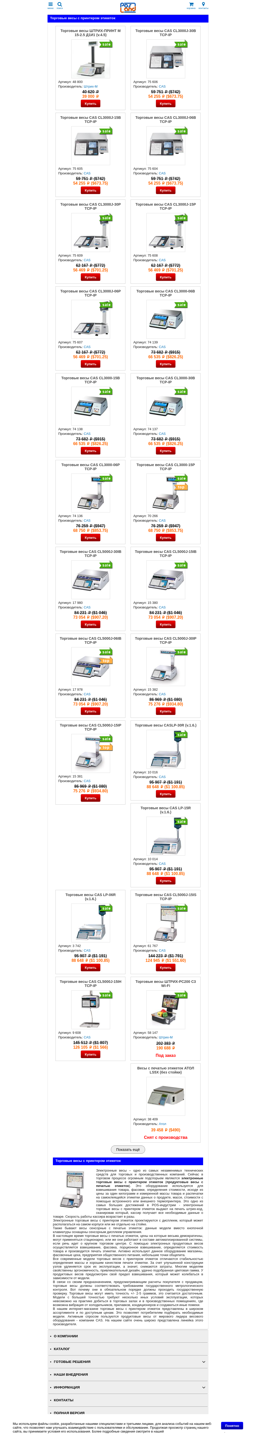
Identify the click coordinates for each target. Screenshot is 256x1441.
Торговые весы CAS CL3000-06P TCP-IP (90, 467)
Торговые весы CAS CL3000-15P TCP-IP (165, 467)
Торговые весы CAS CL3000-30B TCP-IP (165, 380)
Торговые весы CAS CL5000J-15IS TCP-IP (165, 897)
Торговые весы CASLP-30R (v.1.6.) (165, 725)
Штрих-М (91, 86)
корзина (191, 5)
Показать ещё (128, 1150)
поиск (60, 5)
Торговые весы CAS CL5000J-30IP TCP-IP (165, 640)
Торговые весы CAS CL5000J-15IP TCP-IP (90, 727)
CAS (162, 86)
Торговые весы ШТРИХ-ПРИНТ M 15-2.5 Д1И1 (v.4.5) (91, 33)
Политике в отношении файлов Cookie (194, 1431)
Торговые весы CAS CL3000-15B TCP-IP (90, 380)
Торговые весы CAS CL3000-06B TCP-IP (165, 293)
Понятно (232, 1426)
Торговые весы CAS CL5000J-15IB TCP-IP (165, 554)
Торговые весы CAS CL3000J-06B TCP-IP (165, 119)
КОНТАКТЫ (63, 1400)
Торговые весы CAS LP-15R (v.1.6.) (166, 810)
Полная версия (69, 1413)
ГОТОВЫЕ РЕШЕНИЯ (72, 1362)
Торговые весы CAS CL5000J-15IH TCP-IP (90, 984)
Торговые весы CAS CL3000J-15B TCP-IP (90, 119)
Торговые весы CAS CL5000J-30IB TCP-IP (90, 554)
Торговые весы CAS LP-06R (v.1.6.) (90, 897)
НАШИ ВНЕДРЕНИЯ (71, 1374)
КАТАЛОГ (62, 1349)
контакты (203, 5)
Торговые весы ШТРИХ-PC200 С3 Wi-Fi (165, 984)
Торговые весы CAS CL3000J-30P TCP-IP (90, 206)
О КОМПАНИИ (66, 1336)
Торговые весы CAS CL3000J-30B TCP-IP (165, 33)
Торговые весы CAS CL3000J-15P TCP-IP (165, 206)
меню (51, 5)
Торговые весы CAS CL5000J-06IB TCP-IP (90, 640)
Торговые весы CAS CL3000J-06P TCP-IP (90, 293)
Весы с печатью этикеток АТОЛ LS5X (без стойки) (165, 1070)
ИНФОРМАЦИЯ (67, 1387)
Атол (162, 1124)
